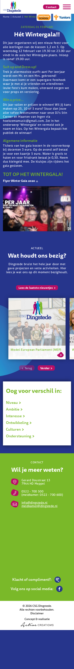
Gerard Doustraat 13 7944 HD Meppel (36, 482)
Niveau (13, 402)
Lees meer (60, 354)
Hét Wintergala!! (33, 16)
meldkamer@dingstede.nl (40, 506)
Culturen (15, 429)
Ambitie (14, 409)
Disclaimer (37, 613)
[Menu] (66, 7)
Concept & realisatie (37, 622)
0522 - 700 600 (51, 495)
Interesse (15, 416)
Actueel (16, 16)
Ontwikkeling (19, 423)
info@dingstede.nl (35, 503)
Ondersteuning (20, 436)
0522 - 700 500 (32, 491)
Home (6, 16)
